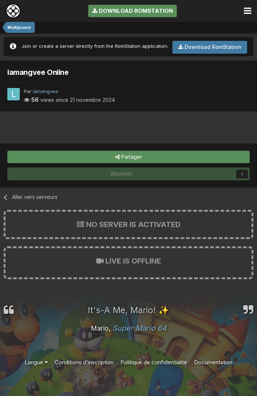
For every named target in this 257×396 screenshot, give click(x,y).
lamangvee (45, 91)
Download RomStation (132, 10)
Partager (128, 157)
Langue (36, 362)
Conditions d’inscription (84, 362)
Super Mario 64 (139, 328)
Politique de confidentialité (153, 362)
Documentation (213, 362)
